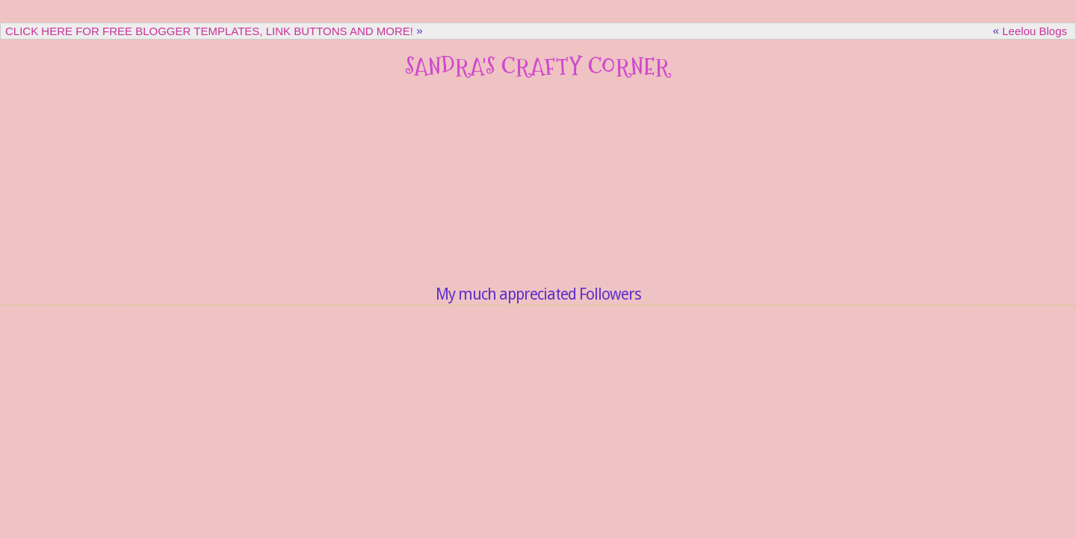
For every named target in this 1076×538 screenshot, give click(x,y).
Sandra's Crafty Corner (538, 66)
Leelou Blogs (1034, 31)
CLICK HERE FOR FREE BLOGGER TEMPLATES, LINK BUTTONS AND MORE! (209, 31)
